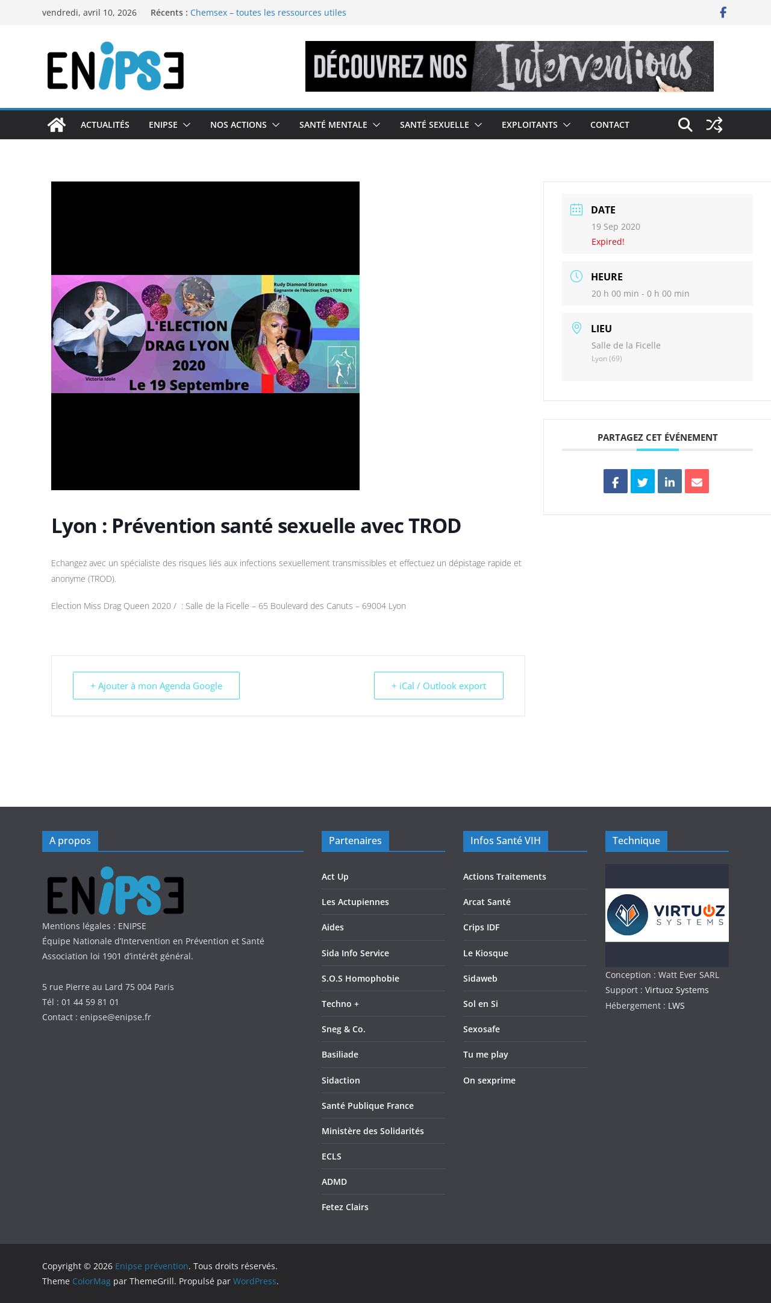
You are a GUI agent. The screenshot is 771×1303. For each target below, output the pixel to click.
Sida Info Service (355, 953)
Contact (609, 124)
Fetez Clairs (345, 1207)
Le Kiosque (485, 953)
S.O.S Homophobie (360, 978)
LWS (675, 1005)
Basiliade (340, 1054)
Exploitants (530, 124)
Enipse (163, 124)
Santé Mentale (333, 124)
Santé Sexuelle (434, 124)
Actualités (105, 124)
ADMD (334, 1181)
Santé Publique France (368, 1105)
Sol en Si (480, 1003)
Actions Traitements (504, 876)
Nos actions (238, 124)
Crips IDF (481, 927)
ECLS (332, 1156)
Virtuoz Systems (677, 989)
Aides (333, 927)
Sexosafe (481, 1029)
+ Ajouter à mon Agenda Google (156, 686)
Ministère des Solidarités (373, 1131)
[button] (184, 124)
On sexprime (489, 1080)
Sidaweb (480, 978)
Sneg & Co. (344, 1029)
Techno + (340, 1003)
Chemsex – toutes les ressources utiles (268, 12)
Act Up (335, 876)
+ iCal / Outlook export (439, 686)
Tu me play (485, 1054)
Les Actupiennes (355, 901)
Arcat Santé (487, 901)
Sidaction (341, 1080)
